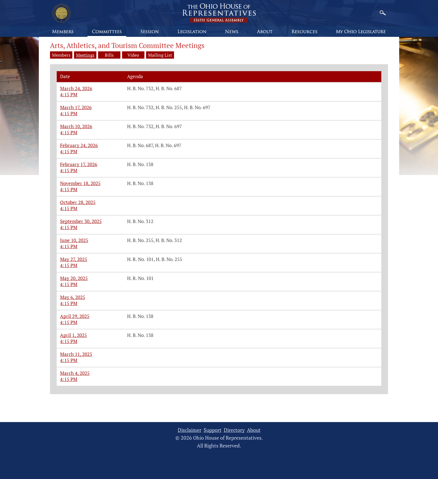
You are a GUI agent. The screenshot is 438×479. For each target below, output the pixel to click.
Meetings (85, 55)
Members (61, 55)
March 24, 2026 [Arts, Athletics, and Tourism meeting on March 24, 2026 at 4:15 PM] (76, 88)
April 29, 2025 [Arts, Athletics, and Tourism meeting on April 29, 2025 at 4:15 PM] (74, 316)
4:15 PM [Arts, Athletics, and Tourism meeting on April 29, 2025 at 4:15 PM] (68, 322)
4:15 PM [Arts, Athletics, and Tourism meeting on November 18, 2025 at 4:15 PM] (68, 189)
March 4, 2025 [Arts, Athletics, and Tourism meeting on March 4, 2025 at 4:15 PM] (75, 373)
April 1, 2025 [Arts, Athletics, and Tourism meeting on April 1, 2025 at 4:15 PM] (73, 335)
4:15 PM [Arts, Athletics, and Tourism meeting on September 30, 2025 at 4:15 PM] (68, 227)
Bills (109, 55)
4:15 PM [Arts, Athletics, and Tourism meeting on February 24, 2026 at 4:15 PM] (68, 151)
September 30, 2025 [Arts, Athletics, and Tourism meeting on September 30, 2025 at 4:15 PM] (81, 221)
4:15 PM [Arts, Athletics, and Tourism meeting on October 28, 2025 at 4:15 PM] (68, 208)
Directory (234, 430)
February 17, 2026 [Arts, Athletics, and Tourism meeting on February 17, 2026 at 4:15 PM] (78, 164)
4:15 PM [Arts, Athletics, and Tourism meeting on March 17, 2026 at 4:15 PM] (68, 113)
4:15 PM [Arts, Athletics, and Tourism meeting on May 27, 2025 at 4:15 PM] (68, 265)
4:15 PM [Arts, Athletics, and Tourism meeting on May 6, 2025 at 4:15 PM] (68, 303)
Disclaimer (189, 430)
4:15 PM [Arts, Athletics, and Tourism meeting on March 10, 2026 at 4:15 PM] (68, 132)
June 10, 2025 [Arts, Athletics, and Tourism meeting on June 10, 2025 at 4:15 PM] (74, 240)
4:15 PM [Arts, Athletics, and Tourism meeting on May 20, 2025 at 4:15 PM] (68, 284)
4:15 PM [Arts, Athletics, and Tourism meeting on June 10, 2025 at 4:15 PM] (68, 246)
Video (133, 55)
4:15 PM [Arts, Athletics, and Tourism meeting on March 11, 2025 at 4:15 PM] (68, 360)
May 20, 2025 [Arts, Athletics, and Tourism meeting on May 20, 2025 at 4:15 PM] (74, 278)
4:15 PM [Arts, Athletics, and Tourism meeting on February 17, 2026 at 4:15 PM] (68, 170)
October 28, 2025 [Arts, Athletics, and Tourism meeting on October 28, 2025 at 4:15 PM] (78, 202)
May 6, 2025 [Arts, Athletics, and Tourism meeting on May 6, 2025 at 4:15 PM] (72, 297)
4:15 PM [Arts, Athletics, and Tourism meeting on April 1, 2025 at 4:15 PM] (68, 341)
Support (213, 430)
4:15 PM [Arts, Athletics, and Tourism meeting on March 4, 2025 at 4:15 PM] (68, 379)
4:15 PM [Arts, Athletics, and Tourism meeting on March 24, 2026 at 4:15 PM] (68, 94)
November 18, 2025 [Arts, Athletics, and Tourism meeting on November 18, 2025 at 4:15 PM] (80, 183)
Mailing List (160, 55)
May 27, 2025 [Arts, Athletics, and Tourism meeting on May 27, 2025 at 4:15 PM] (73, 259)
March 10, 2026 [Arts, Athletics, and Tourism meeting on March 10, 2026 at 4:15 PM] (76, 126)
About (254, 430)
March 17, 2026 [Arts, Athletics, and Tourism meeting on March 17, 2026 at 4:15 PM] (76, 107)
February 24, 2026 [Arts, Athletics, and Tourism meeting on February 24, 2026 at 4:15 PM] (79, 145)
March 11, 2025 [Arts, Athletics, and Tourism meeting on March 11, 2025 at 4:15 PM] (76, 354)
